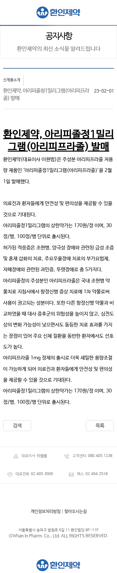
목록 (99, 426)
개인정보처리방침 (46, 511)
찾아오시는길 (75, 511)
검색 (17, 426)
